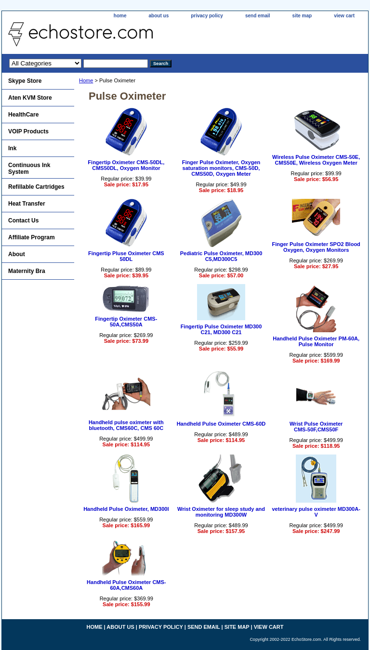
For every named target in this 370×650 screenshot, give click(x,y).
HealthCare (23, 114)
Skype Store (24, 81)
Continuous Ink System (29, 168)
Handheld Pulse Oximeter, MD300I (126, 509)
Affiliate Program (31, 237)
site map (302, 15)
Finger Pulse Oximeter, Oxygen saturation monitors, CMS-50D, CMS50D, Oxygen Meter (221, 168)
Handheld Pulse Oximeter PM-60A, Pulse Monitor (316, 341)
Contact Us (23, 220)
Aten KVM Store (30, 97)
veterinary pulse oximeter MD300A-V (316, 512)
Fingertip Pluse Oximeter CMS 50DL (126, 256)
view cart (344, 15)
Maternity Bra (26, 271)
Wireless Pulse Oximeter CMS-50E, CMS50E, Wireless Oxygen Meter (316, 160)
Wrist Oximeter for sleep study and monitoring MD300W (221, 512)
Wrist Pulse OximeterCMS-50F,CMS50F (316, 426)
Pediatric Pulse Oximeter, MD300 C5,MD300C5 (221, 256)
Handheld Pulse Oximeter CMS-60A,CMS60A (126, 585)
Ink (12, 148)
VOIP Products (28, 131)
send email (257, 15)
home (120, 15)
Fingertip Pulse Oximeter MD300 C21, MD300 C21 (221, 329)
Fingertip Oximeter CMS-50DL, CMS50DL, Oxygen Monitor (126, 165)
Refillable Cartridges (36, 186)
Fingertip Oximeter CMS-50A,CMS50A (126, 321)
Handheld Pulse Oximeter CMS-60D (221, 424)
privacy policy (207, 15)
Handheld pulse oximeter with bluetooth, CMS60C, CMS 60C (126, 425)
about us (159, 15)
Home (86, 80)
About (16, 254)
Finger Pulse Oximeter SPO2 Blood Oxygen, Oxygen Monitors (316, 247)
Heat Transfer (26, 203)
